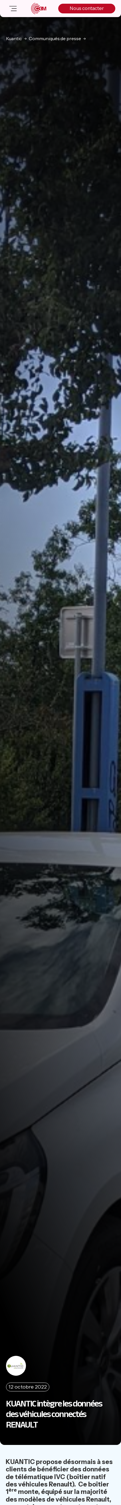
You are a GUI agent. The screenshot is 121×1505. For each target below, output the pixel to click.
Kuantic (14, 38)
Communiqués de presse (55, 38)
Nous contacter (87, 8)
